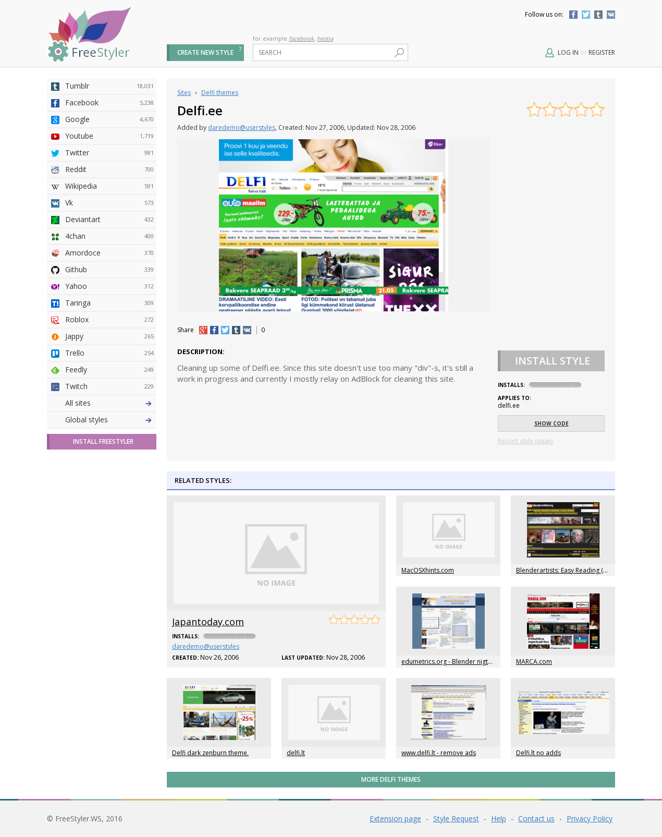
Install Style (552, 361)
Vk (109, 203)
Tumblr (598, 14)
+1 (203, 330)
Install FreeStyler (103, 441)
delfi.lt (296, 752)
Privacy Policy (589, 818)
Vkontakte (611, 14)
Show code (551, 423)
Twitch (109, 386)
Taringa (109, 303)
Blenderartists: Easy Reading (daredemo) (576, 570)
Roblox (109, 319)
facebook (301, 38)
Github (109, 269)
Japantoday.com (208, 621)
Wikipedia (109, 186)
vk (247, 330)
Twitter (586, 14)
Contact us (536, 818)
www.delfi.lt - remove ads (438, 752)
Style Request (456, 818)
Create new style (205, 52)
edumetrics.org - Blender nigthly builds (458, 661)
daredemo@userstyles (241, 127)
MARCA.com (534, 661)
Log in (568, 52)
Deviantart (109, 219)
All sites (78, 403)
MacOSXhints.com (427, 570)
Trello (109, 353)
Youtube (109, 136)
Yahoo (109, 286)
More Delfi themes (391, 779)
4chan (109, 236)
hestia (325, 38)
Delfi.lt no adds (538, 752)
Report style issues (525, 440)
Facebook (573, 14)
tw (225, 330)
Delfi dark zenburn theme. (210, 752)
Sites (184, 92)
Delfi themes (219, 92)
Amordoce (109, 253)
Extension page (395, 818)
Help (498, 818)
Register (602, 52)
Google (109, 119)
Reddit (109, 169)
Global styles (86, 419)
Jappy (109, 336)
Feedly (109, 370)
